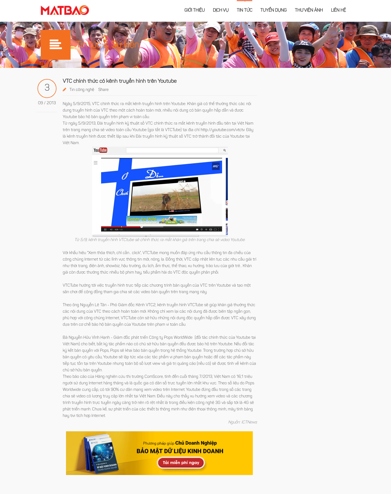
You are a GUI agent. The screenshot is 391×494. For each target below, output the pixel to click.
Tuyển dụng (273, 10)
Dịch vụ (221, 10)
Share (103, 90)
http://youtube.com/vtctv (223, 130)
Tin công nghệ (82, 90)
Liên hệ (338, 10)
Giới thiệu (194, 10)
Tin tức (244, 10)
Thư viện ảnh (309, 10)
